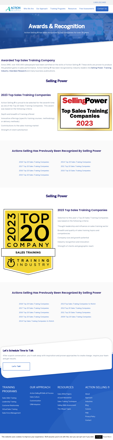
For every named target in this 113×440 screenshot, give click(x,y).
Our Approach (42, 9)
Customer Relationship (10, 405)
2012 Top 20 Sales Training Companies (75, 308)
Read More (107, 437)
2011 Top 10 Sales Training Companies (75, 166)
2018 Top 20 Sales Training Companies (34, 162)
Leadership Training (9, 402)
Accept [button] (98, 437)
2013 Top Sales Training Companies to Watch (78, 304)
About (87, 394)
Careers (88, 409)
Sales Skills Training (9, 398)
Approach (88, 398)
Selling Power (97, 68)
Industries (89, 401)
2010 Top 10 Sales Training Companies (76, 171)
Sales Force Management (11, 413)
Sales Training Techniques (67, 401)
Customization (35, 401)
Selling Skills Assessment (67, 405)
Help (87, 413)
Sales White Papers (65, 394)
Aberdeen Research (17, 71)
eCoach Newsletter (65, 398)
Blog (87, 405)
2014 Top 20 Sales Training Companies (76, 162)
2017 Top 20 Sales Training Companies (34, 166)
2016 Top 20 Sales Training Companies (34, 171)
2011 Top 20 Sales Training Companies (75, 312)
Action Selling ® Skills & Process (42, 393)
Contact (88, 420)
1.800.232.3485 (99, 2)
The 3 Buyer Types (64, 409)
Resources (72, 9)
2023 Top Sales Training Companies (26, 95)
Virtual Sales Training (9, 409)
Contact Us (102, 9)
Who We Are (29, 9)
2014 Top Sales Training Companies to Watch (36, 321)
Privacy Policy (90, 416)
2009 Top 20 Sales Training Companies (76, 317)
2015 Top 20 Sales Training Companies (34, 175)
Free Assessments (86, 9)
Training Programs (57, 9)
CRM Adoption (35, 404)
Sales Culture (35, 397)
